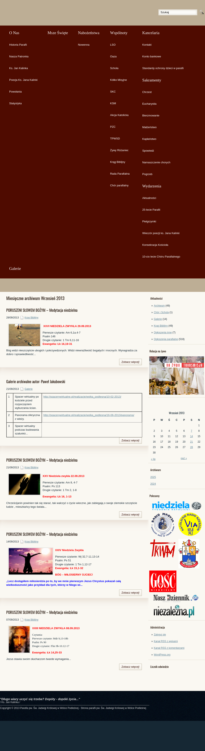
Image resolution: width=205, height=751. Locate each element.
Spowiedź (148, 150)
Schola (114, 68)
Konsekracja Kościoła (155, 244)
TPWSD (115, 138)
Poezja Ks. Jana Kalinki (23, 79)
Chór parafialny (119, 185)
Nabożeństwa (88, 33)
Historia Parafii (18, 44)
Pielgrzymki (149, 221)
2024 (153, 483)
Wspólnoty (118, 33)
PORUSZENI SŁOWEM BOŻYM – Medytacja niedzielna (41, 310)
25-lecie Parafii (151, 209)
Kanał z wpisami (166, 641)
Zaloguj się (160, 634)
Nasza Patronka (19, 56)
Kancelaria (150, 33)
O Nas (14, 33)
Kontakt (146, 44)
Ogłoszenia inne (163, 332)
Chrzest (147, 92)
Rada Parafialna (119, 173)
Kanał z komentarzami (169, 648)
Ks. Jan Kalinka (18, 68)
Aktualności (149, 198)
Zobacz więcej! (130, 361)
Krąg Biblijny (117, 162)
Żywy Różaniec (119, 150)
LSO (112, 44)
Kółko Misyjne (118, 79)
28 (191, 447)
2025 (153, 477)
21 (191, 441)
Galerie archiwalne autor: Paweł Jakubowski (35, 381)
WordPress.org (162, 654)
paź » (184, 458)
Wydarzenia (151, 186)
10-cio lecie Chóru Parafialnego (161, 256)
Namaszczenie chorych (156, 162)
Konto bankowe (151, 56)
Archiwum (159, 305)
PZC (112, 126)
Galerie (15, 268)
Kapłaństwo (149, 138)
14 (191, 436)
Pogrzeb (147, 174)
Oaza (113, 56)
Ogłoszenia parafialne (166, 339)
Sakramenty (151, 80)
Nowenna (83, 44)
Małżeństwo (149, 127)
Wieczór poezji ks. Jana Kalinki (160, 233)
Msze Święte (58, 33)
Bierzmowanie (150, 115)
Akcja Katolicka (119, 115)
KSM (113, 103)
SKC (113, 91)
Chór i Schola (161, 312)
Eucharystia (149, 103)
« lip (153, 459)
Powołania (15, 91)
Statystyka (15, 103)
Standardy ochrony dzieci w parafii (162, 68)
